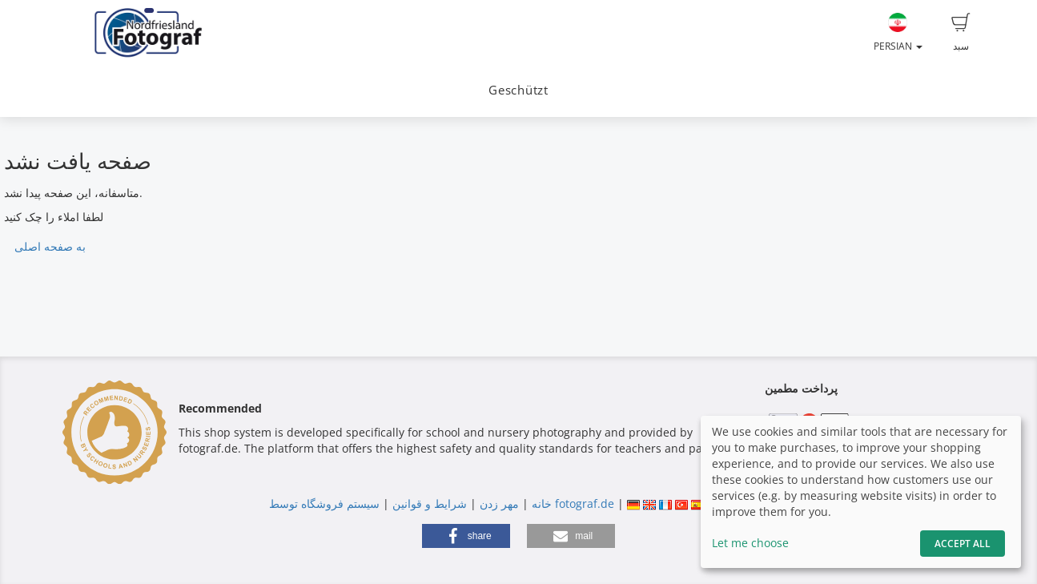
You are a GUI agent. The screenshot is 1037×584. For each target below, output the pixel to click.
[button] (466, 536)
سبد (961, 33)
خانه (542, 503)
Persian (898, 33)
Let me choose (750, 542)
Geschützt (518, 90)
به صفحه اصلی (50, 246)
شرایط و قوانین (429, 503)
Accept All (963, 543)
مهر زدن (499, 503)
